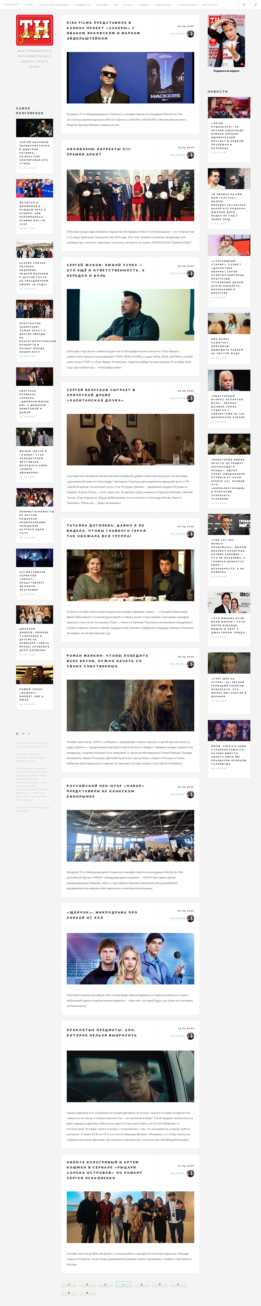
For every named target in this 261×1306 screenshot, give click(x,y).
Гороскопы (187, 5)
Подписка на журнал (226, 70)
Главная (10, 4)
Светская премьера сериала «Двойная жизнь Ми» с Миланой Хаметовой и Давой (34, 402)
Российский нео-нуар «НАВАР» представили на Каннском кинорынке (106, 791)
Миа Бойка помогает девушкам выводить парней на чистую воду (227, 346)
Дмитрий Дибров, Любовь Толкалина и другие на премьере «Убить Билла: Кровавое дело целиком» (34, 640)
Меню (255, 4)
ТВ (116, 5)
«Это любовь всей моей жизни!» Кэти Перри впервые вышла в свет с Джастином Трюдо (228, 625)
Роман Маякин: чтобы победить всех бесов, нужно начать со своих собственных (108, 661)
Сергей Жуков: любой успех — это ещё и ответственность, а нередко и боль (106, 270)
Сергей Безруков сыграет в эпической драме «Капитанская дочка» (101, 395)
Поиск (244, 4)
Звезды (102, 5)
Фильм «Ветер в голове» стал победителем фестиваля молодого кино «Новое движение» (33, 462)
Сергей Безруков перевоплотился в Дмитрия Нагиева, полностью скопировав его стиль (34, 153)
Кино (29, 5)
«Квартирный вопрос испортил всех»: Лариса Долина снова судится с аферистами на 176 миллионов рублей (228, 407)
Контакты (209, 5)
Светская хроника (55, 5)
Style (128, 5)
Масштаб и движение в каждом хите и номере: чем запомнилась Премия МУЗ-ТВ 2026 (32, 213)
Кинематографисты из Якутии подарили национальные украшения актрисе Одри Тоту (36, 522)
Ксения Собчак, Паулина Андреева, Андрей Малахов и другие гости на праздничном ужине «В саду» (34, 274)
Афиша (144, 5)
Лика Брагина (177, 34)
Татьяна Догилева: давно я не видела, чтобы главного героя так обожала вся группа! (106, 531)
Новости (83, 5)
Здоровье (164, 5)
